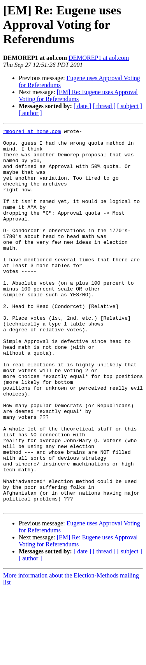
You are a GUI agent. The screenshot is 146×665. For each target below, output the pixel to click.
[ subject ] (129, 106)
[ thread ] (104, 106)
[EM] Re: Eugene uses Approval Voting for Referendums (78, 95)
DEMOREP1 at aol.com (99, 57)
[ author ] (30, 113)
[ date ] (82, 106)
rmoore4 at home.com (32, 132)
